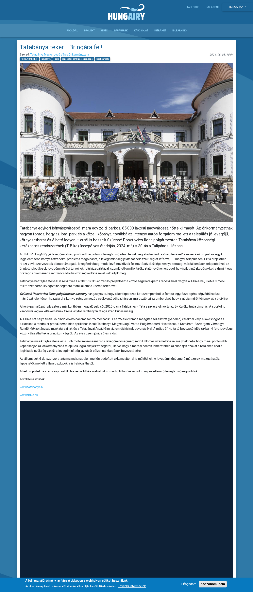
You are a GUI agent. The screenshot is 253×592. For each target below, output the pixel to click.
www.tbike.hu (29, 396)
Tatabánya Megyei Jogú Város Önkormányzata (59, 56)
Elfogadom (188, 584)
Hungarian (236, 6)
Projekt (89, 31)
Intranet (160, 31)
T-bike (56, 60)
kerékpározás (102, 60)
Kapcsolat (141, 31)
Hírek (104, 31)
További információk (132, 586)
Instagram (212, 7)
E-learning (179, 31)
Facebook (193, 7)
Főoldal (72, 31)
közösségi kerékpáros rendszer (77, 60)
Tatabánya (46, 60)
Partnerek (121, 31)
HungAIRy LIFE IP (29, 60)
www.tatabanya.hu (32, 389)
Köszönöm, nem (212, 584)
